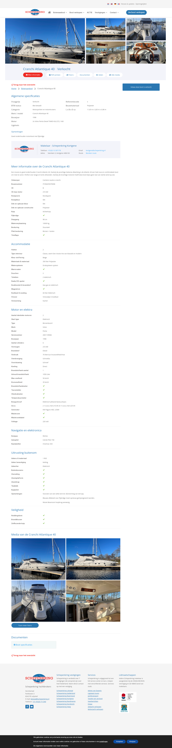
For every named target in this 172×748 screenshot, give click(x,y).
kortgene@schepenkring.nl (95, 155)
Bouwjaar (15, 121)
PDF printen (55, 78)
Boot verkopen (82, 14)
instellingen (102, 742)
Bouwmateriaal (72, 110)
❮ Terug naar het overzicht (23, 89)
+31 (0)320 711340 (39, 706)
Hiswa (90, 708)
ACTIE (96, 14)
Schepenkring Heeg (64, 711)
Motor (14, 125)
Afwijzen (133, 741)
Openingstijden (141, 4)
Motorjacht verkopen (95, 713)
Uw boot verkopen (136, 14)
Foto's (71, 78)
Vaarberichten (93, 705)
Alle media (116, 78)
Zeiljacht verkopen (94, 711)
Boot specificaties (24, 649)
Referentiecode (72, 106)
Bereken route (91, 157)
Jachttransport (93, 700)
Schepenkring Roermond (66, 700)
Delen (100, 78)
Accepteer (118, 741)
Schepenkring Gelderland (66, 697)
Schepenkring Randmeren (66, 705)
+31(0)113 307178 (54, 155)
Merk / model (17, 117)
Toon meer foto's (25, 629)
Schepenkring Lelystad (65, 695)
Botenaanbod (66, 14)
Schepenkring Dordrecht (65, 708)
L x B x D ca (71, 113)
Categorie (15, 113)
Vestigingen (107, 14)
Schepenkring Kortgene (65, 703)
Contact (120, 14)
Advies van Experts (95, 695)
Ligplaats (15, 129)
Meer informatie (34, 78)
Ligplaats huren (93, 697)
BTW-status (16, 110)
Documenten (85, 78)
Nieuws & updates (127, 4)
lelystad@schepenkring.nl (40, 703)
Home (13, 92)
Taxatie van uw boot (95, 703)
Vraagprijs (15, 106)
